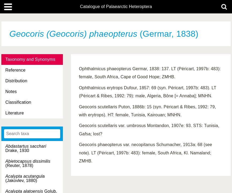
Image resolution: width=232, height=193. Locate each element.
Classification (18, 102)
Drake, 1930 (25, 148)
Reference (15, 70)
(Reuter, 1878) (27, 163)
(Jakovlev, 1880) (25, 178)
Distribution (16, 81)
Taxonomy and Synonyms (30, 59)
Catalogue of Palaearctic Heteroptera (116, 7)
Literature (14, 113)
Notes (11, 91)
